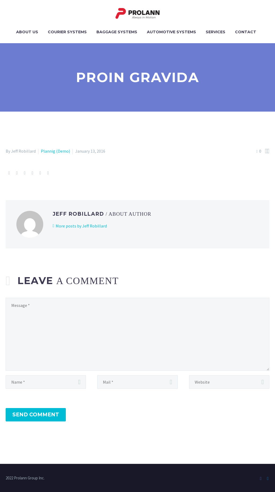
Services (215, 32)
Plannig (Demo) (55, 151)
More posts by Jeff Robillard (81, 226)
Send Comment (35, 415)
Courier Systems (67, 32)
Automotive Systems (171, 32)
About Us (27, 32)
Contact (245, 32)
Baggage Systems (116, 32)
